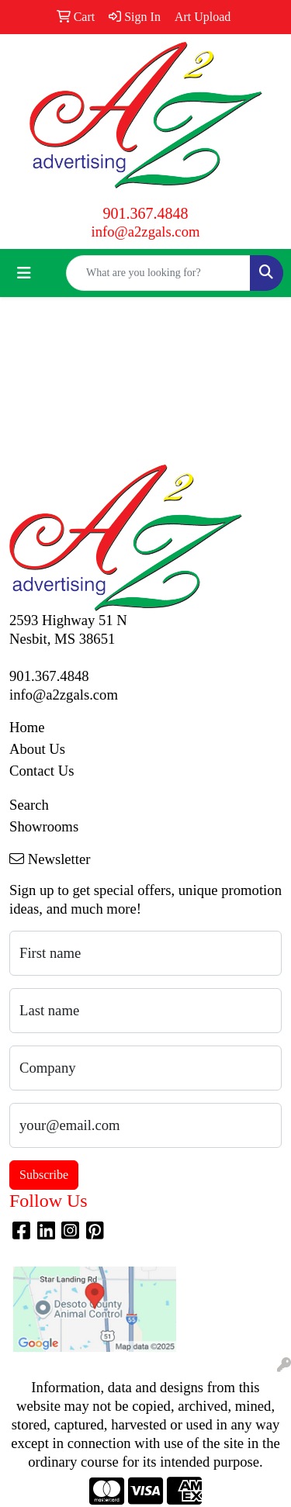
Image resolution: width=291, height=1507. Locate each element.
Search (29, 805)
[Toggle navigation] (24, 273)
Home (27, 727)
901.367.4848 (146, 213)
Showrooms (43, 826)
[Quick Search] (158, 273)
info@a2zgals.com (146, 231)
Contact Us (41, 770)
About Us (37, 749)
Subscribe (43, 1174)
